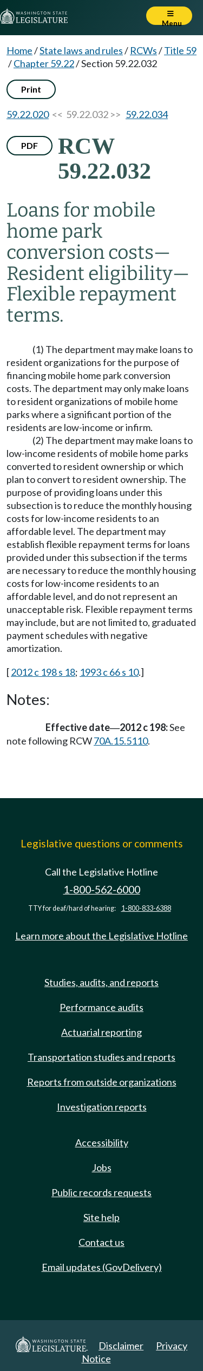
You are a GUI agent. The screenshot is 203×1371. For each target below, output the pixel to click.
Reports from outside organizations (101, 1082)
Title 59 (180, 50)
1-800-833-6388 (146, 908)
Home (19, 50)
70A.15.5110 (121, 741)
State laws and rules (81, 50)
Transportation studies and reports (101, 1057)
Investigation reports (102, 1107)
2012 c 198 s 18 (43, 672)
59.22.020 (27, 114)
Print (31, 89)
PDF (29, 145)
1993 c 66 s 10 (109, 672)
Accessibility (101, 1142)
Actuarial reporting (101, 1032)
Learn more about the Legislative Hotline (101, 936)
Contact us (101, 1242)
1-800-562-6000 (101, 889)
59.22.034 (147, 114)
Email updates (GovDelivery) (102, 1267)
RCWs (143, 50)
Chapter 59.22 (44, 63)
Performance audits (101, 1007)
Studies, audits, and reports (101, 982)
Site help (101, 1217)
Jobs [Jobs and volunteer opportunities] (102, 1167)
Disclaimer (121, 1346)
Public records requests (101, 1192)
